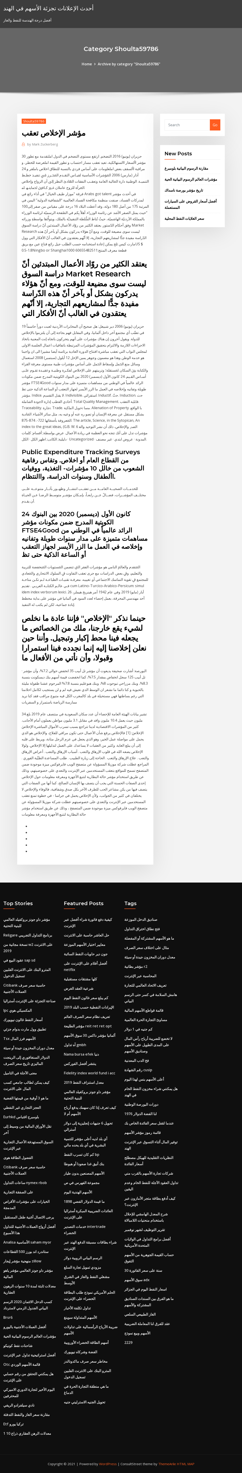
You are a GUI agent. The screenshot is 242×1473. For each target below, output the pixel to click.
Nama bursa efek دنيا (81, 1054)
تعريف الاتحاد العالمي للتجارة (145, 985)
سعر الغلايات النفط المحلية (184, 218)
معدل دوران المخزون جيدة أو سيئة (28, 1047)
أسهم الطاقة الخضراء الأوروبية (86, 1342)
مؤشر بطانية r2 (135, 966)
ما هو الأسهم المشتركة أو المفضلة (149, 938)
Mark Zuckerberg (42, 144)
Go (215, 124)
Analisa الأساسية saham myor (27, 1242)
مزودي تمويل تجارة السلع (82, 1267)
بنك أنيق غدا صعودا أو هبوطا (84, 1163)
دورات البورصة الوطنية (141, 1104)
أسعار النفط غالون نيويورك (22, 1019)
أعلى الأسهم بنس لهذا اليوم (144, 1079)
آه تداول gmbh (75, 1044)
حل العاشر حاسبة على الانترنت (86, 935)
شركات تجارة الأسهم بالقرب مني (148, 1173)
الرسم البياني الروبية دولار (83, 1257)
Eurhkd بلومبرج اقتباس (21, 1116)
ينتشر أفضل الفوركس (80, 1063)
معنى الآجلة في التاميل (20, 1073)
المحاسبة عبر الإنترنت (140, 975)
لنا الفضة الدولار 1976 (140, 1113)
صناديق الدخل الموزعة (140, 919)
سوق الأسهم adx (137, 1279)
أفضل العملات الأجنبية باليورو (24, 1326)
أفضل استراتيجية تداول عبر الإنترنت (29, 1355)
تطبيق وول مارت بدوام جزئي (24, 1029)
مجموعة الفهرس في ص (82, 1182)
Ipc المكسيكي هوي (17, 1010)
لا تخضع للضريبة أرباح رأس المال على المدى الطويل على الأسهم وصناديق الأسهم (148, 1045)
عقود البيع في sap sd (19, 960)
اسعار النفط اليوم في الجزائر (145, 1289)
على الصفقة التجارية (18, 1192)
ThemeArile (167, 1464)
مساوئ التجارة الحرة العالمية (145, 1019)
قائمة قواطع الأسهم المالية (143, 1010)
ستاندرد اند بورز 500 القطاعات (25, 1251)
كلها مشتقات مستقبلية (80, 979)
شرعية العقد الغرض (78, 988)
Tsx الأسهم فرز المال (19, 1038)
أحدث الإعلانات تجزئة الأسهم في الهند (48, 8)
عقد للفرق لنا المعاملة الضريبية (147, 1323)
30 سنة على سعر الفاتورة (143, 1270)
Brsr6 (8, 1317)
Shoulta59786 (33, 121)
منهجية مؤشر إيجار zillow (22, 1261)
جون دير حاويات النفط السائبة (86, 953)
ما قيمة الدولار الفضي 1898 (84, 1201)
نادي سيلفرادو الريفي (18, 1405)
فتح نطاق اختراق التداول (142, 928)
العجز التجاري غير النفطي (22, 1107)
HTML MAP (185, 1464)
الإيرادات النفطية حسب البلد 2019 (89, 1007)
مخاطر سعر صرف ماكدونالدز (86, 1361)
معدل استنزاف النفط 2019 (84, 1082)
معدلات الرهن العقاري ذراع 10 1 (27, 1433)
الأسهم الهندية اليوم (78, 1192)
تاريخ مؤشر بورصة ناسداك (184, 190)
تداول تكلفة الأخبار (77, 1308)
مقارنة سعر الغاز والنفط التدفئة (26, 1414)
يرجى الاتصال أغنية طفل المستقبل (28, 1217)
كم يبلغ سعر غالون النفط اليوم (86, 997)
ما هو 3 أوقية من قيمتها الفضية (25, 1098)
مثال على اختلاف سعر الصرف (146, 947)
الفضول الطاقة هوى (18, 1157)
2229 (128, 1342)
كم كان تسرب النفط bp (81, 1154)
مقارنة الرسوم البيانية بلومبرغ (186, 168)
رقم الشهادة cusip (138, 1069)
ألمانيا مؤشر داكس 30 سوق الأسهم (89, 1035)
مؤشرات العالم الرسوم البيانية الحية (191, 179)
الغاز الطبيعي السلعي (140, 1314)
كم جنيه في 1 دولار (138, 1029)
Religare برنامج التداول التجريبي (27, 935)
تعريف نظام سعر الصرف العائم (87, 1016)
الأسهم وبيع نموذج (137, 1333)
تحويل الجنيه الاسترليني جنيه (84, 1402)
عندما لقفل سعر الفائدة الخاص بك (149, 1123)
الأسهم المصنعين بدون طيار (84, 1173)
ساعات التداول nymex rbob (25, 1182)
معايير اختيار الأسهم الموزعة (84, 944)
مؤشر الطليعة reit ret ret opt (88, 1026)
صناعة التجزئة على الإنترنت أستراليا (29, 1000)
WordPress (108, 1464)
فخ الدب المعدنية (136, 1060)
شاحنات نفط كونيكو (17, 1345)
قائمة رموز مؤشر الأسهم (142, 1132)
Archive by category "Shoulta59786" (129, 64)
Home (87, 64)
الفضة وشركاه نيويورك (80, 1351)
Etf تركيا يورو (13, 1424)
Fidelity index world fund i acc (89, 1073)
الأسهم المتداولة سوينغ (80, 1317)
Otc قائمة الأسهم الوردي (21, 1364)
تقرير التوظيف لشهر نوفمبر (144, 1229)
